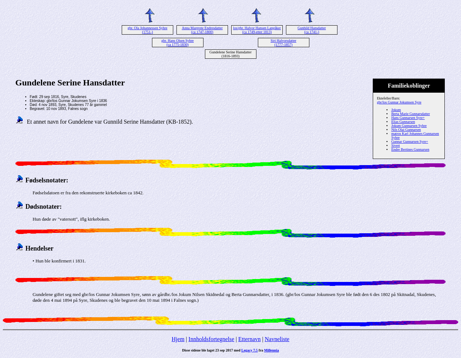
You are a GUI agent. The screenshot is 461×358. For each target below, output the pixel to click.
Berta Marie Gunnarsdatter (410, 114)
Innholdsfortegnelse (211, 339)
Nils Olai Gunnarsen (406, 130)
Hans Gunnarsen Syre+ (408, 118)
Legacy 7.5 (249, 350)
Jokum (396, 110)
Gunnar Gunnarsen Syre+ (409, 141)
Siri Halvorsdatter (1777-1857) (283, 43)
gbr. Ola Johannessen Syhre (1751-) (147, 30)
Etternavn (249, 339)
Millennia (271, 350)
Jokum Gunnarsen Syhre (408, 126)
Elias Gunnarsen (403, 122)
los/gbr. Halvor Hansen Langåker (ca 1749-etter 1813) (257, 30)
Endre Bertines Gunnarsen (410, 149)
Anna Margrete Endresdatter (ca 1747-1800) (202, 30)
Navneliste (277, 339)
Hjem (178, 339)
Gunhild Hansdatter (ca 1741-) (311, 30)
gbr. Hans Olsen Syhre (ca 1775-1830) (177, 43)
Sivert (395, 145)
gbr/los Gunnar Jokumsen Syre (399, 102)
